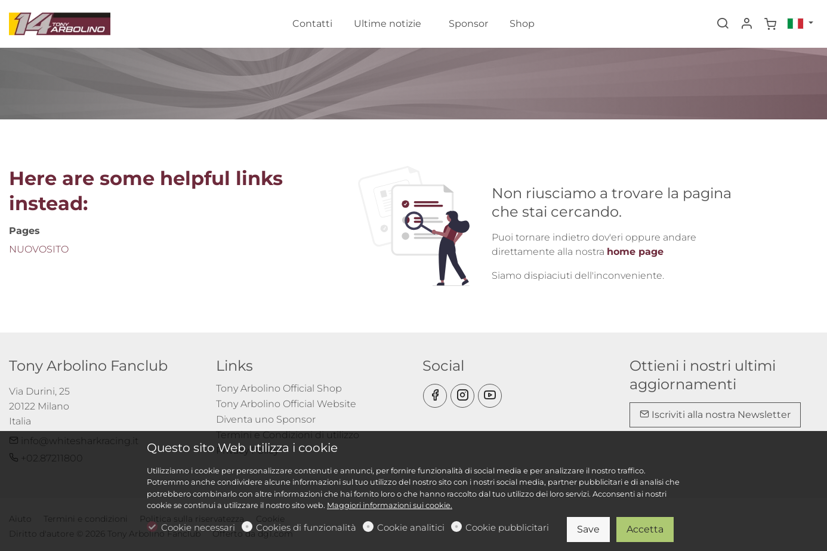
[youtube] (490, 396)
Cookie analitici (411, 527)
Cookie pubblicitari (507, 527)
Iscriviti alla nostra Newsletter (715, 414)
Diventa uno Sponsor (266, 419)
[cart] (770, 24)
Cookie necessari (198, 527)
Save (588, 529)
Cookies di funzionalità (306, 527)
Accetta (645, 529)
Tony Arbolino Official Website (286, 404)
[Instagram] (462, 396)
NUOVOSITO (39, 249)
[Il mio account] (746, 24)
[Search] (723, 24)
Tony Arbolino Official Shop (279, 388)
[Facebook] (435, 396)
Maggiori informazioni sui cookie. (389, 505)
